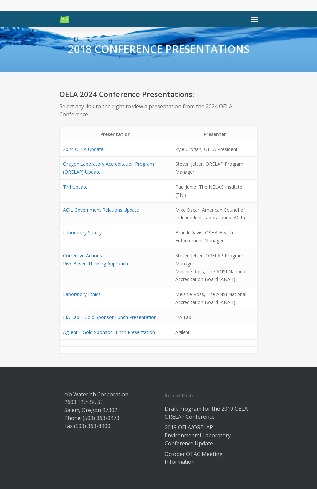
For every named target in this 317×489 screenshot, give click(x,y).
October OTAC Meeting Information (194, 457)
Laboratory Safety (82, 232)
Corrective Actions (82, 255)
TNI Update (75, 187)
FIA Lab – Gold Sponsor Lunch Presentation (110, 317)
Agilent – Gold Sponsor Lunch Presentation (109, 332)
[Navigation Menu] (254, 19)
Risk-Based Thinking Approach (95, 263)
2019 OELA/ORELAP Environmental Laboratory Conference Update (198, 435)
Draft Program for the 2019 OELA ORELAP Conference (206, 412)
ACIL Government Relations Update (101, 210)
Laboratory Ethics (82, 294)
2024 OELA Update (83, 149)
